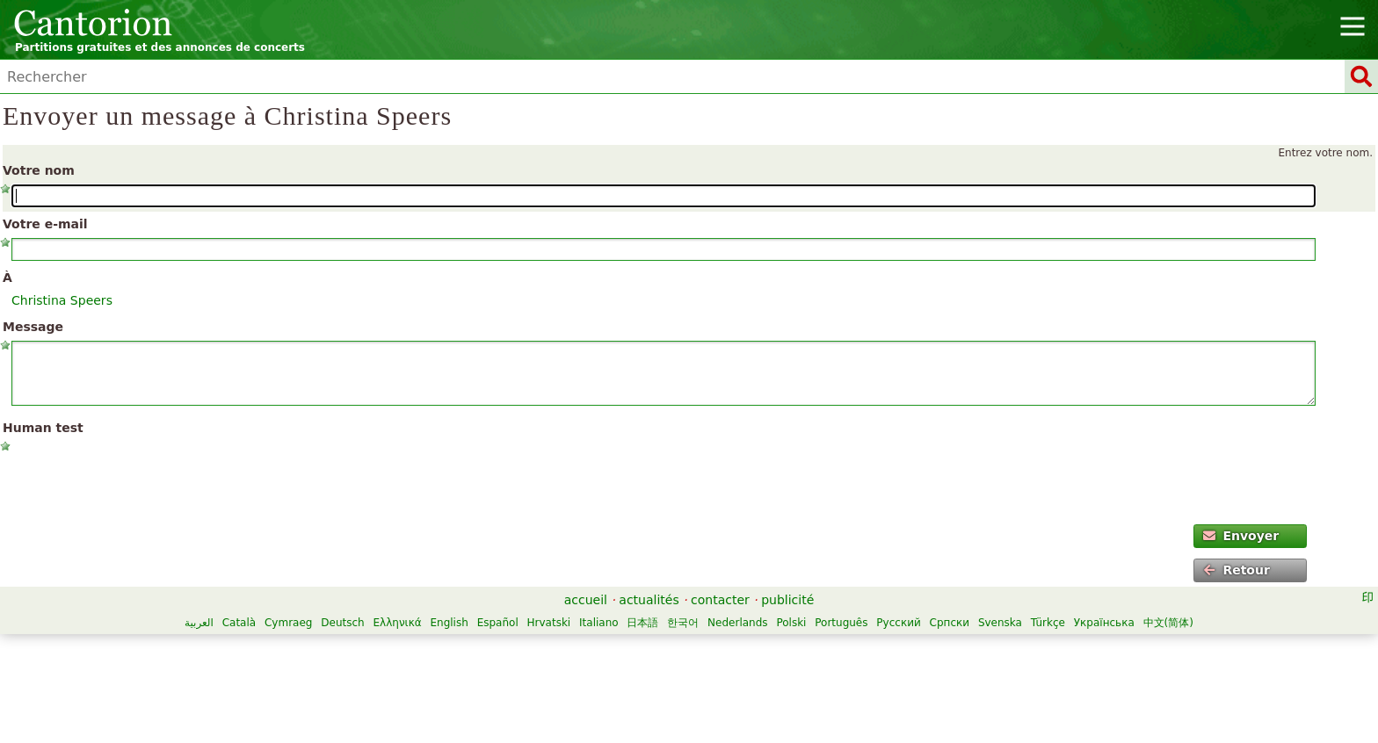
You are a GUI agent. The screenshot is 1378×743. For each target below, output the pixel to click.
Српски (950, 623)
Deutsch (342, 623)
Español (498, 623)
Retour (1236, 570)
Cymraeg (288, 623)
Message (33, 327)
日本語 (642, 623)
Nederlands (737, 623)
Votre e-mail (45, 224)
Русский (898, 623)
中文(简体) (1168, 623)
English (449, 623)
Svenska (1000, 623)
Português (841, 623)
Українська (1104, 623)
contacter (720, 600)
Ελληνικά (397, 623)
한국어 (683, 623)
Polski (791, 623)
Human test (43, 428)
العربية (199, 623)
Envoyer (1241, 536)
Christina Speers (61, 300)
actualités (648, 600)
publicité (787, 600)
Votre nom (39, 170)
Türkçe (1048, 623)
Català (239, 623)
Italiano (599, 623)
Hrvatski (549, 623)
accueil (585, 600)
